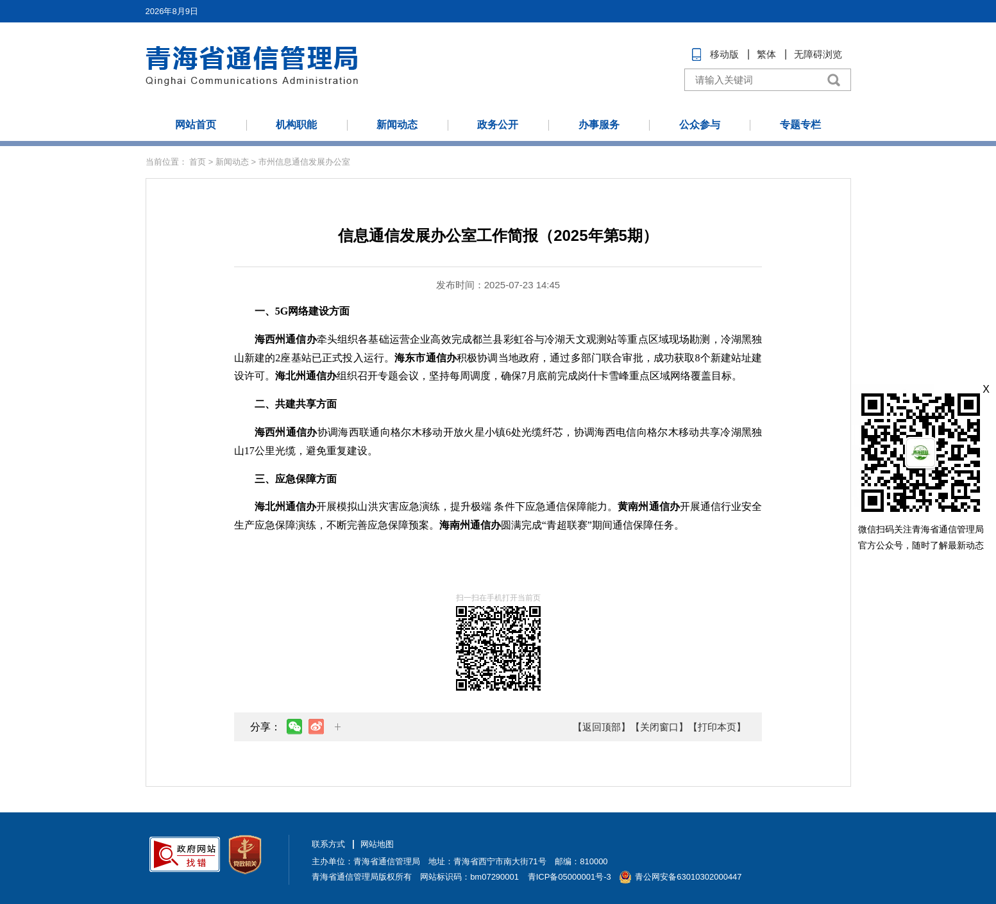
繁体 (766, 54)
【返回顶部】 (601, 726)
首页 (197, 162)
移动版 (724, 54)
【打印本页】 (717, 726)
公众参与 (699, 124)
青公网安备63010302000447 (688, 877)
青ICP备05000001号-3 (569, 877)
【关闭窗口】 (659, 726)
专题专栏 (800, 124)
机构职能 (296, 124)
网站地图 (377, 844)
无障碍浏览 (818, 54)
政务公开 (497, 124)
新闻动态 (397, 124)
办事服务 (599, 124)
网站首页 (195, 124)
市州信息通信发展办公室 (304, 162)
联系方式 (328, 844)
